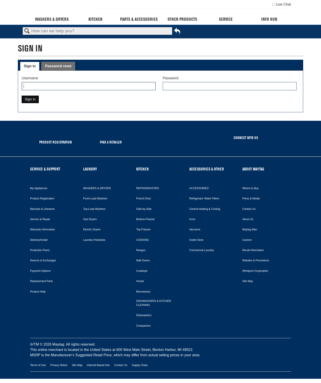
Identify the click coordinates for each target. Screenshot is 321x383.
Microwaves (143, 291)
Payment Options (40, 270)
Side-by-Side (144, 209)
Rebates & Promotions (255, 260)
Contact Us (248, 209)
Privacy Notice (59, 365)
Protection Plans (39, 250)
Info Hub (269, 19)
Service (226, 19)
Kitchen (95, 19)
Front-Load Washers (95, 198)
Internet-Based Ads (98, 365)
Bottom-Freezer (145, 219)
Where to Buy (250, 188)
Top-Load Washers (94, 209)
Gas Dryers (90, 219)
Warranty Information (42, 229)
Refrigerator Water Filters (204, 198)
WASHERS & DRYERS (97, 188)
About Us (247, 219)
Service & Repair (40, 219)
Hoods (140, 281)
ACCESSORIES (199, 188)
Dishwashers (144, 315)
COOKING (142, 240)
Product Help (37, 291)
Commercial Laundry (201, 250)
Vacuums (194, 229)
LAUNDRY (90, 169)
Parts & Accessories (139, 19)
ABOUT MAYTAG (253, 169)
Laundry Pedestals (94, 240)
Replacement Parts (41, 281)
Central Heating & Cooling (204, 209)
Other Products (182, 19)
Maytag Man (249, 229)
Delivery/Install (38, 240)
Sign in (30, 66)
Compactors (143, 325)
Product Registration (42, 198)
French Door (143, 198)
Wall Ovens (143, 260)
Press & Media (251, 198)
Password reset (58, 66)
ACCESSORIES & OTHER (206, 169)
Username (30, 78)
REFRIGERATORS (147, 188)
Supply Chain (140, 365)
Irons (192, 219)
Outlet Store (196, 240)
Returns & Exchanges (43, 260)
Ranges (140, 250)
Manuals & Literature (42, 209)
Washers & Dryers (52, 19)
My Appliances (38, 188)
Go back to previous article (177, 32)
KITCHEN (142, 169)
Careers (247, 240)
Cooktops (142, 270)
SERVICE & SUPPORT (45, 169)
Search (27, 31)
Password (170, 78)
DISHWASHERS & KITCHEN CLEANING (153, 303)
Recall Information (253, 250)
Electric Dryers (92, 229)
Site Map (247, 281)
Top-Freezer (143, 229)
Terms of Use (38, 365)
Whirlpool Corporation (255, 270)
